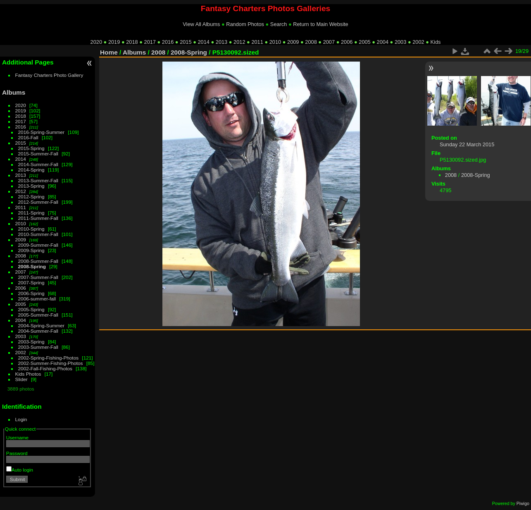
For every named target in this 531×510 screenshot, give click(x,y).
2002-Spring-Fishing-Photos (48, 357)
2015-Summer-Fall (38, 153)
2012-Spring (31, 196)
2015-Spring (31, 148)
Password (17, 453)
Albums (13, 92)
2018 (132, 42)
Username (17, 437)
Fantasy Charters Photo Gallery (49, 75)
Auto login (19, 469)
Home (109, 52)
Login (21, 419)
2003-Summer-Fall (38, 347)
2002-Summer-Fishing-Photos (50, 363)
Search (278, 24)
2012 (239, 42)
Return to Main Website (320, 24)
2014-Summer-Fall (38, 164)
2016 (168, 42)
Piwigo (523, 503)
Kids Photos (28, 374)
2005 (364, 42)
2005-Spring (31, 309)
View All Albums (201, 24)
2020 (96, 42)
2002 (418, 42)
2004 (382, 42)
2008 (311, 42)
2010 (275, 42)
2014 (203, 42)
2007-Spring (31, 282)
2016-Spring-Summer (41, 132)
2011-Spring (31, 212)
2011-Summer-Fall (38, 218)
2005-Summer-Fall (38, 314)
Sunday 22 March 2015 (467, 144)
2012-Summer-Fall (38, 202)
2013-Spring (31, 185)
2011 (257, 42)
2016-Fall (28, 137)
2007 (329, 42)
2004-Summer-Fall (38, 331)
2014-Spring (31, 169)
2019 (114, 42)
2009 (293, 42)
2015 (185, 42)
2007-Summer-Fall (38, 277)
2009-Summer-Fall (38, 245)
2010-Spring (31, 228)
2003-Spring (31, 341)
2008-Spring (32, 266)
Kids (436, 42)
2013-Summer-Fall (38, 180)
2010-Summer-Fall (38, 234)
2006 (346, 42)
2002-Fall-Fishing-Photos (45, 368)
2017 (150, 42)
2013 (221, 42)
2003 (400, 42)
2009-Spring (31, 250)
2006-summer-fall (37, 298)
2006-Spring (31, 293)
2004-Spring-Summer (41, 325)
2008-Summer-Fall (38, 261)
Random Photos (245, 24)
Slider (21, 379)
